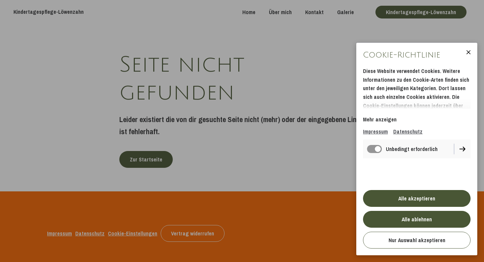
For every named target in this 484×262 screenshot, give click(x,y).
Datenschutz (407, 131)
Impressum (375, 131)
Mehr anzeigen (380, 119)
